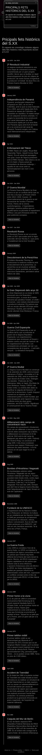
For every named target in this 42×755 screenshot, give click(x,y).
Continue (33, 26)
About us (7, 750)
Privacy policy (17, 750)
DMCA (27, 750)
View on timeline (13, 87)
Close (36, 3)
